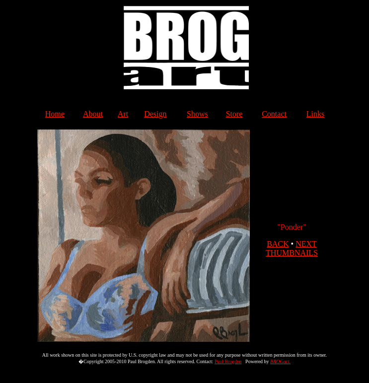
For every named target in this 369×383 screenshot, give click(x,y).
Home (55, 114)
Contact (274, 114)
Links (315, 114)
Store (234, 114)
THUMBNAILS (292, 253)
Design (155, 114)
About (93, 114)
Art (123, 114)
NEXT (306, 244)
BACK (278, 244)
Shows (197, 114)
